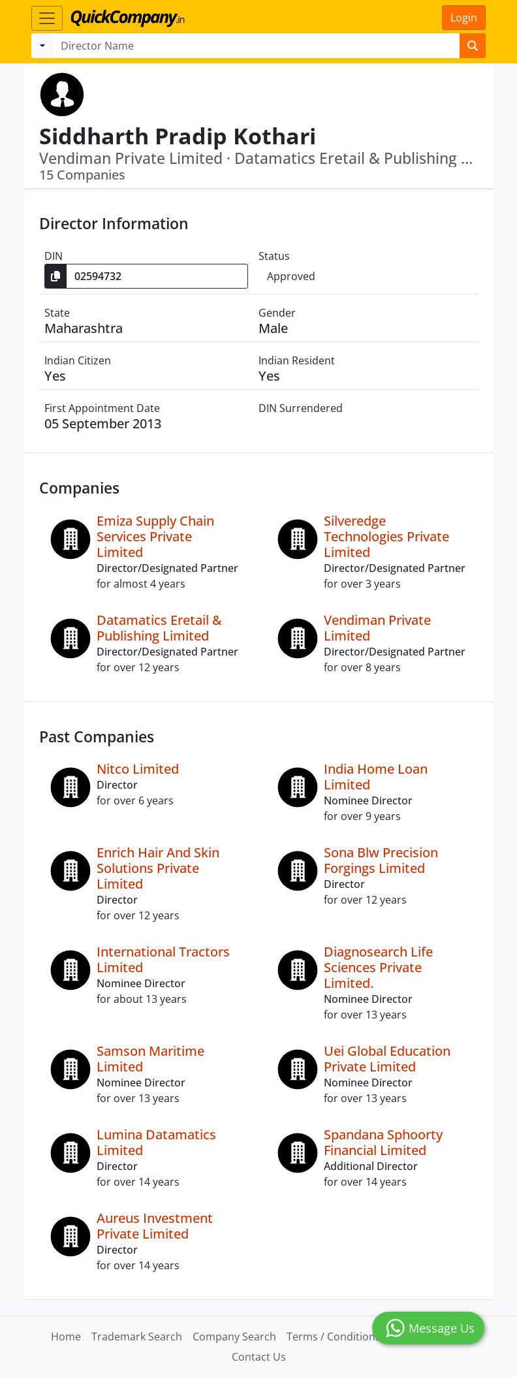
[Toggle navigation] (47, 18)
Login (463, 17)
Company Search (234, 1336)
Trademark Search (136, 1336)
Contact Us (259, 1357)
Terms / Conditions (334, 1336)
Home (66, 1336)
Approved (291, 276)
